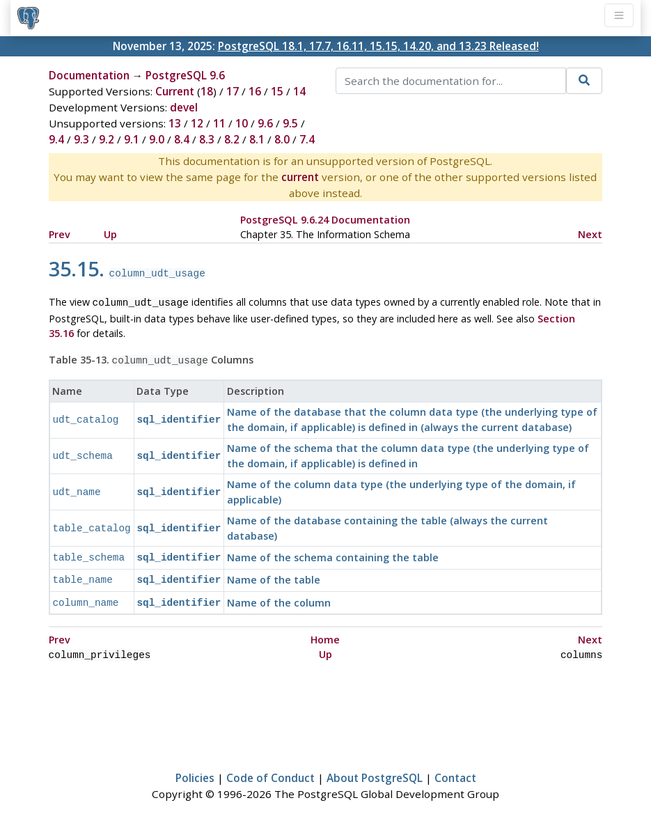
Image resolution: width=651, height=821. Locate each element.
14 (299, 91)
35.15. (127, 268)
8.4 (181, 139)
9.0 (156, 139)
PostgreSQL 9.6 (185, 75)
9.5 (290, 123)
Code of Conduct (270, 769)
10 (241, 123)
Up (110, 234)
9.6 (265, 123)
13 (174, 123)
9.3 (81, 139)
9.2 (106, 139)
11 (219, 123)
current (300, 177)
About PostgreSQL (375, 769)
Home (325, 632)
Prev (59, 234)
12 (197, 123)
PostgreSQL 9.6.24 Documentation (325, 219)
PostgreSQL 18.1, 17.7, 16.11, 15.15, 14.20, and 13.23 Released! (378, 46)
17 (232, 91)
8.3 (206, 139)
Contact (455, 769)
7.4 (307, 139)
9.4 (56, 139)
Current (174, 91)
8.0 (282, 139)
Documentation (89, 75)
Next (590, 234)
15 (277, 91)
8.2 (232, 139)
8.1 (257, 139)
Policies (194, 769)
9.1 (131, 139)
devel (184, 107)
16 (255, 91)
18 (207, 91)
